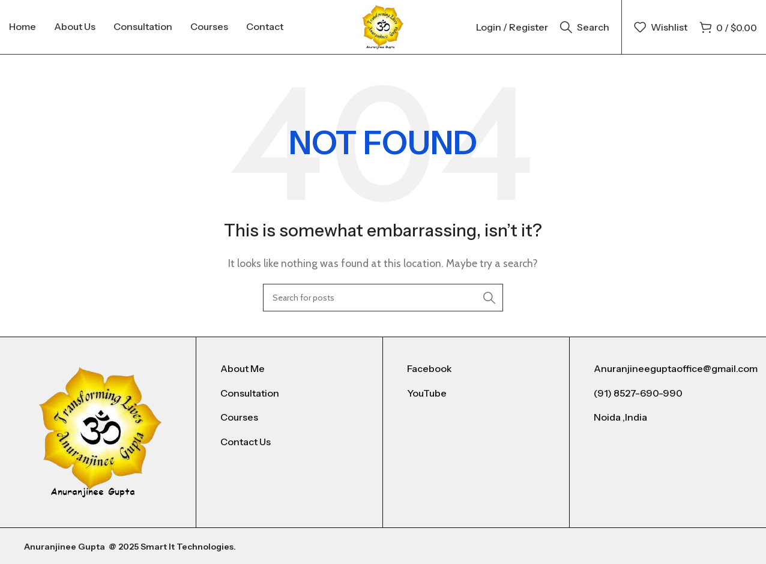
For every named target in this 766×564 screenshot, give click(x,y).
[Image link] (100, 431)
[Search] (584, 27)
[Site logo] (383, 26)
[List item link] (289, 369)
